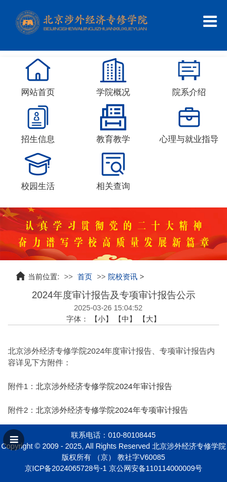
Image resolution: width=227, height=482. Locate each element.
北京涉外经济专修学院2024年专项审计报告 (111, 409)
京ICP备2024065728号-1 (66, 468)
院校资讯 (122, 276)
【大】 (150, 319)
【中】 (125, 319)
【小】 (102, 319)
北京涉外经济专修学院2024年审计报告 (104, 386)
